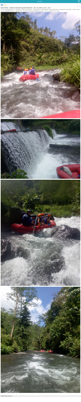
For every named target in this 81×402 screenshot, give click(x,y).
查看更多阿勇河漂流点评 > (7, 396)
